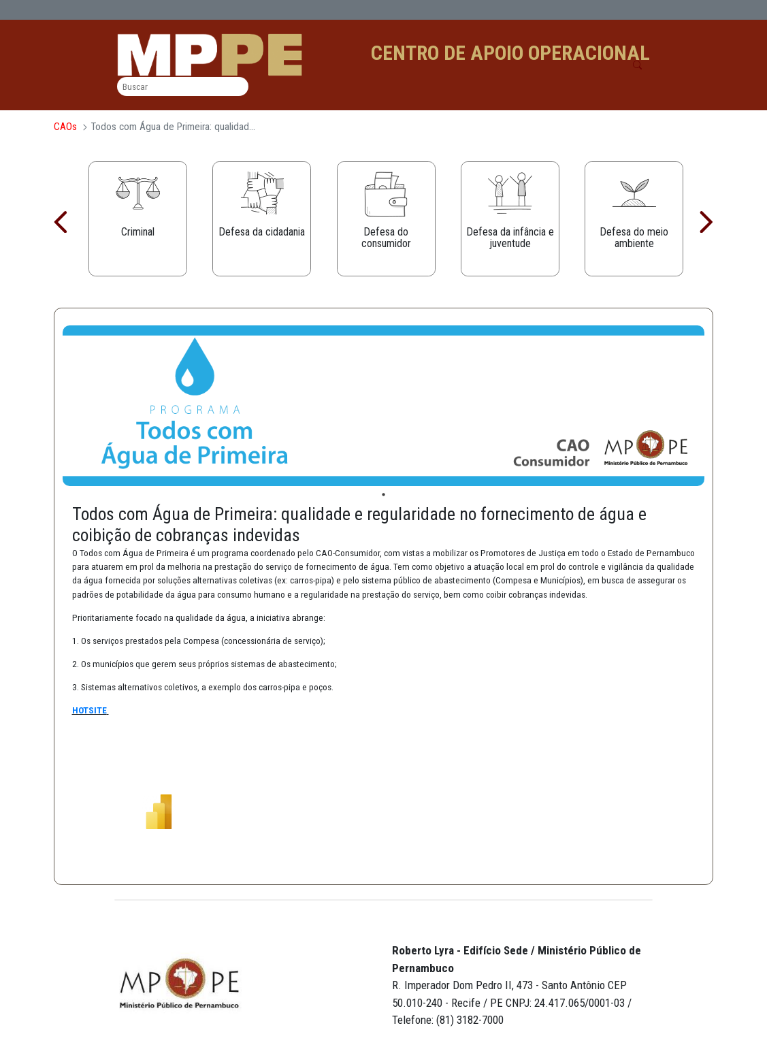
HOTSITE (89, 710)
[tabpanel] (384, 406)
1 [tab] (383, 495)
